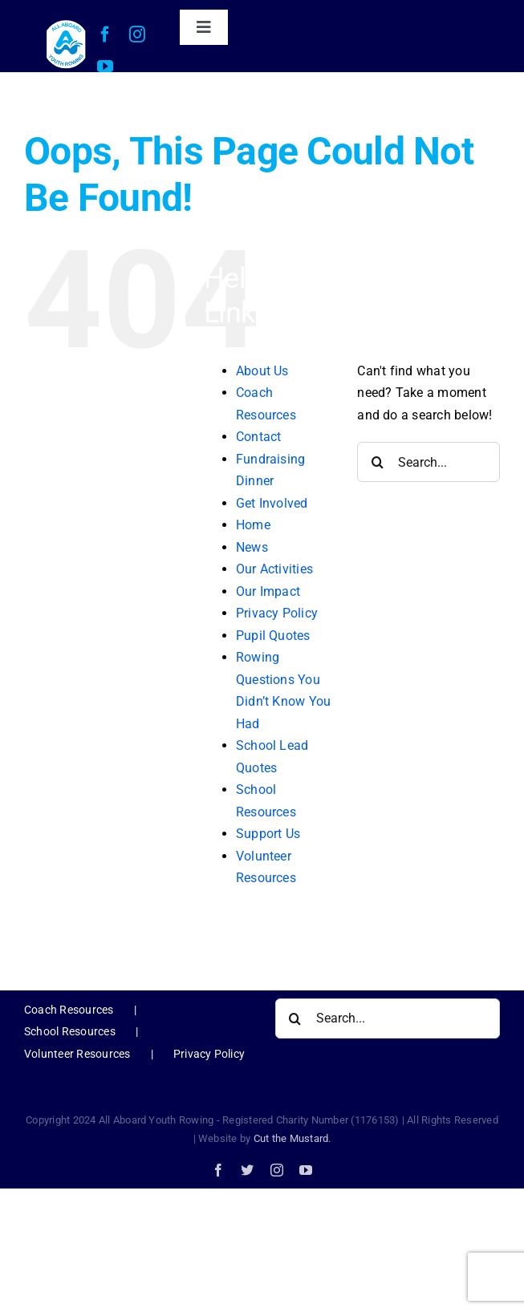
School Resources (70, 1031)
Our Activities (274, 569)
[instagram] (137, 34)
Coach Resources (69, 1009)
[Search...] (428, 462)
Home (253, 524)
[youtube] (105, 67)
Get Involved (272, 503)
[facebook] (105, 34)
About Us (262, 371)
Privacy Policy (277, 613)
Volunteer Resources (77, 1053)
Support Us (268, 833)
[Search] (377, 462)
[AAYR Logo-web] (66, 24)
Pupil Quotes (273, 635)
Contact (259, 436)
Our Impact (268, 591)
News (252, 547)
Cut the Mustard (292, 1138)
